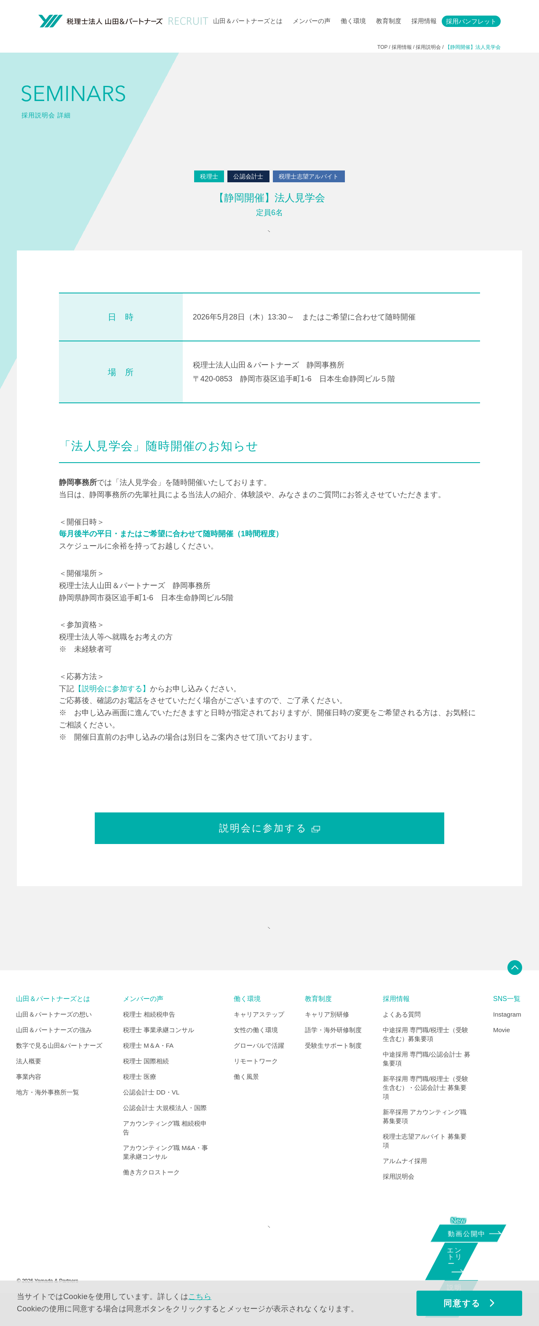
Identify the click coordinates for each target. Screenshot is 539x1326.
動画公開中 (470, 1232)
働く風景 (246, 1098)
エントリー (466, 1263)
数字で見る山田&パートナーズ (59, 1067)
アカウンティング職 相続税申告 (165, 1150)
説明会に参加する (269, 838)
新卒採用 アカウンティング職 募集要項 (425, 1138)
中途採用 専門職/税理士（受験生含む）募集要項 (425, 1056)
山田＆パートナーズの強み (54, 1051)
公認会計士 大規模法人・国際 (165, 1129)
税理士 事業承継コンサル (158, 1051)
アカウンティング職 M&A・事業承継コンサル (165, 1174)
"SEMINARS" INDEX (267, 944)
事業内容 (28, 1098)
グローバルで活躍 (259, 1067)
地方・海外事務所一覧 (47, 1114)
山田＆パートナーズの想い (54, 1036)
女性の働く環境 (256, 1051)
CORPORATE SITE (267, 1254)
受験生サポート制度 (333, 1067)
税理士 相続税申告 (149, 1036)
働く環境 (353, 20)
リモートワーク (256, 1082)
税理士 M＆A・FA (148, 1067)
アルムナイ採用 (405, 1182)
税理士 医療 (139, 1098)
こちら (199, 1296)
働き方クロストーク (151, 1194)
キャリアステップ (259, 1036)
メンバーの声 (312, 20)
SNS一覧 (506, 1020)
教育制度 (388, 20)
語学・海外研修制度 (333, 1051)
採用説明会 (398, 1198)
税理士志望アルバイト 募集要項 (425, 1163)
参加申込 (267, 236)
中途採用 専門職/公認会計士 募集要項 (426, 1081)
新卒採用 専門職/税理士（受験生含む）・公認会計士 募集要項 (425, 1109)
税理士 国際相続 (146, 1082)
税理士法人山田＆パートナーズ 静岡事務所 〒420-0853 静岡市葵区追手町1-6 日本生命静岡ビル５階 (294, 383)
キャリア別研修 (327, 1036)
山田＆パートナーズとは (248, 20)
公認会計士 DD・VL (151, 1114)
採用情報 (424, 20)
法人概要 (28, 1082)
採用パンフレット (471, 21)
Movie (501, 1051)
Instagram (507, 1036)
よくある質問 (402, 1036)
